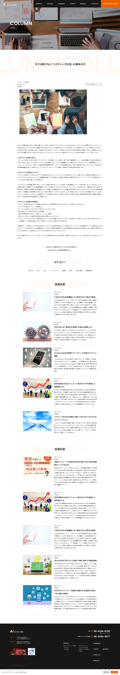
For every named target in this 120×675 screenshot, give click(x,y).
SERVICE (39, 4)
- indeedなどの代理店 (83, 647)
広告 (27, 82)
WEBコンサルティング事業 (69, 645)
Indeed (30, 271)
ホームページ (54, 271)
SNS (45, 271)
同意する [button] (114, 672)
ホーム (19, 82)
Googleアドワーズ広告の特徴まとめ (58, 250)
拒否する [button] (106, 672)
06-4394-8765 (112, 4)
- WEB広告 (65, 647)
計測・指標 (79, 271)
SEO (38, 271)
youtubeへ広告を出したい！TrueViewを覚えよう (61, 247)
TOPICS (72, 4)
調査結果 (89, 271)
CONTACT (94, 4)
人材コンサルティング (83, 645)
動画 (63, 271)
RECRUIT (83, 4)
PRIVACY (96, 660)
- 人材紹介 (80, 651)
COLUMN (50, 4)
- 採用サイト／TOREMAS (83, 649)
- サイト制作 (66, 649)
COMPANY (61, 4)
